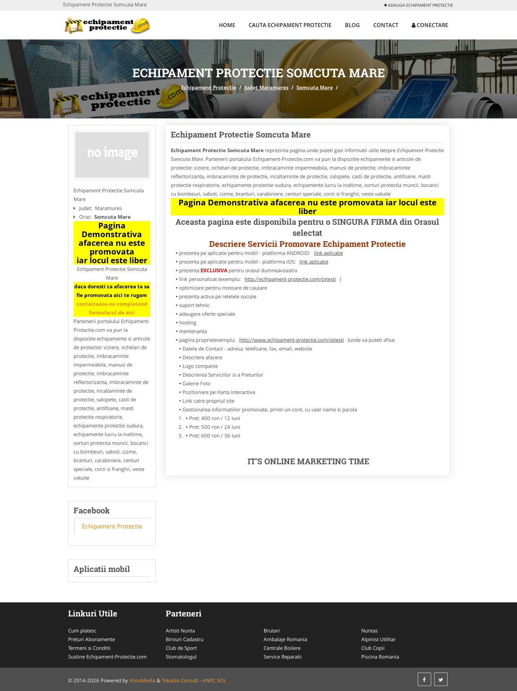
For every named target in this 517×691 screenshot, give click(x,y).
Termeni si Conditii (89, 648)
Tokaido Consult (180, 680)
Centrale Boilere (282, 648)
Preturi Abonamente (91, 639)
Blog (352, 25)
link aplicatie (328, 253)
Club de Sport (181, 648)
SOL (221, 680)
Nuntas (369, 630)
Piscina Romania (380, 656)
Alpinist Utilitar (378, 639)
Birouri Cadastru (185, 639)
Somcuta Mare (314, 87)
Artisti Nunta (180, 630)
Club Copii (373, 648)
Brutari (272, 630)
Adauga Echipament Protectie (418, 5)
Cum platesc (82, 630)
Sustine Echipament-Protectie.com (107, 656)
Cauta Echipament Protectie (290, 25)
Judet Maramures (266, 87)
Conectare (430, 25)
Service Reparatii (283, 656)
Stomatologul (181, 656)
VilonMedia (142, 680)
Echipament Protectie (208, 87)
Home (227, 25)
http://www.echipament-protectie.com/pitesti (291, 339)
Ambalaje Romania (285, 639)
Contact (385, 25)
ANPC (209, 680)
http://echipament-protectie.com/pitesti (290, 279)
